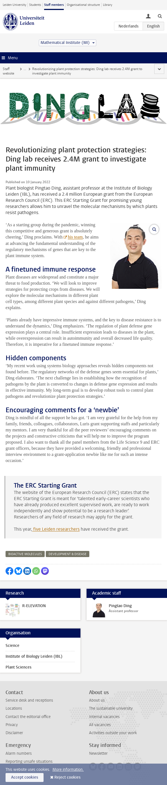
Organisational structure (83, 5)
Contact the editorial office (28, 716)
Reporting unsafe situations (29, 761)
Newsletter (98, 753)
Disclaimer (14, 733)
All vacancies (100, 724)
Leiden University (14, 5)
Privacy (12, 724)
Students (35, 5)
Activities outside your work (113, 733)
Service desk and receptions (29, 700)
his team (75, 237)
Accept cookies (24, 777)
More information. (68, 769)
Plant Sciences (18, 667)
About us (97, 700)
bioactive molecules (25, 554)
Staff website (8, 71)
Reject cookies (67, 777)
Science (12, 645)
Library (107, 5)
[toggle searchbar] (159, 15)
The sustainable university (111, 708)
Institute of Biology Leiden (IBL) (34, 656)
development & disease (68, 554)
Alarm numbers (19, 753)
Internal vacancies (104, 716)
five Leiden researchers (56, 529)
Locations (14, 708)
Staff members (54, 5)
